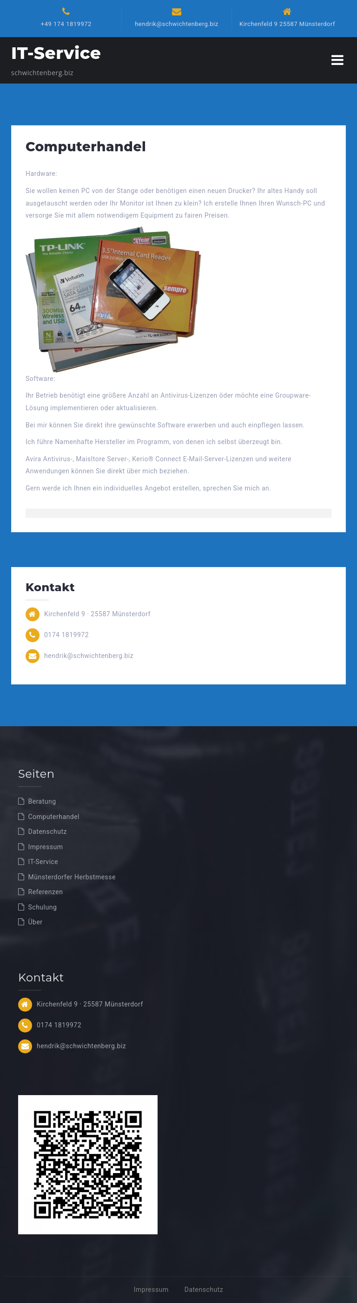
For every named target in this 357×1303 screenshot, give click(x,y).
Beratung (42, 801)
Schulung (42, 907)
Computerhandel (53, 816)
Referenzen (45, 892)
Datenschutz (47, 831)
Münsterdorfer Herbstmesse (72, 877)
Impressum (45, 847)
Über (35, 922)
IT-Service (56, 53)
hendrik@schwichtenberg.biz (176, 23)
